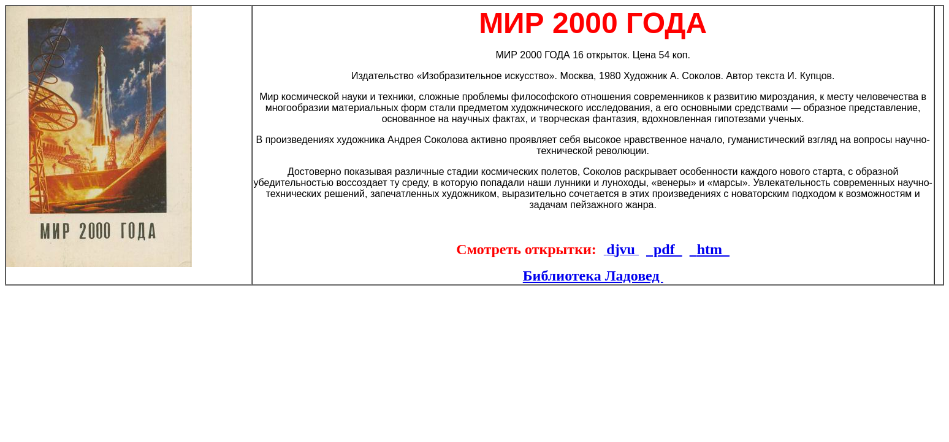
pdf (664, 249)
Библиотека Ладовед (593, 276)
